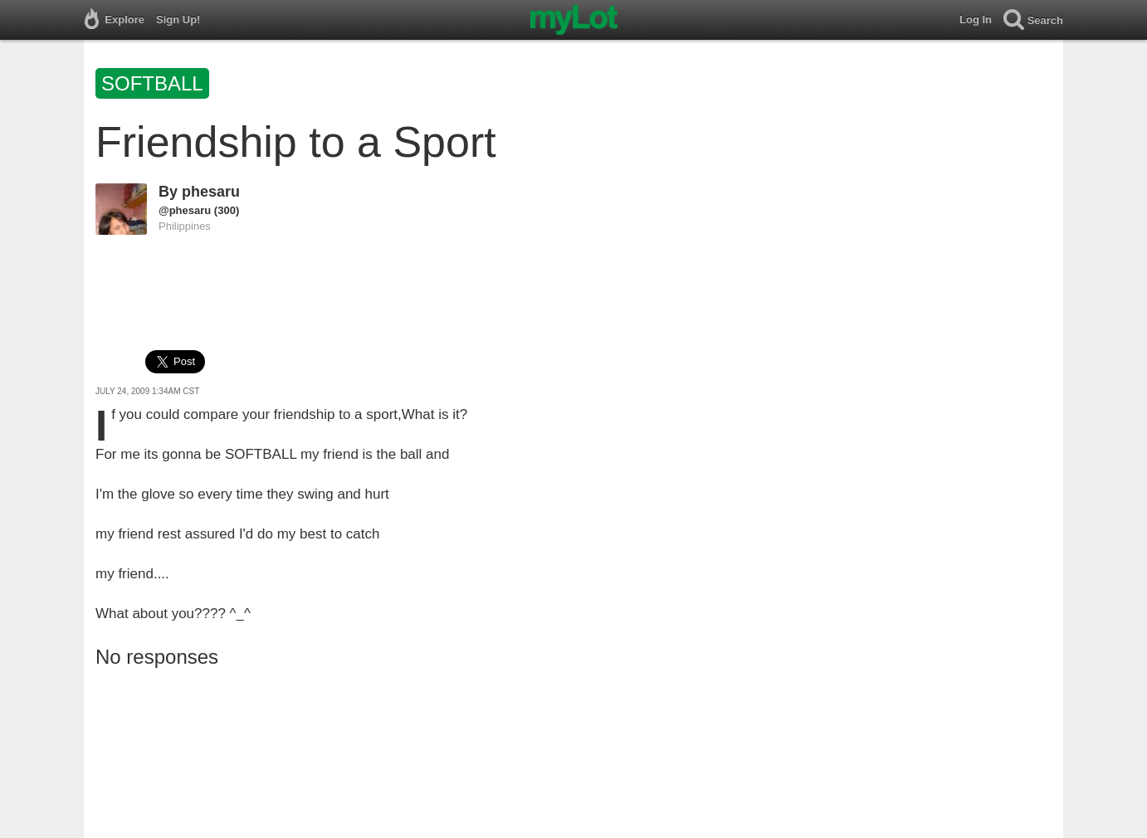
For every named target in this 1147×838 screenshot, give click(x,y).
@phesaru (185, 210)
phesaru (211, 191)
